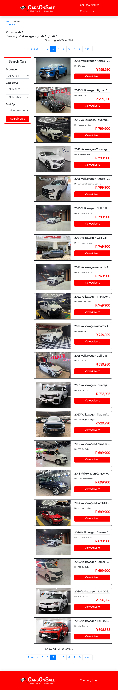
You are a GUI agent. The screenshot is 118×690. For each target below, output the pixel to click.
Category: (12, 82)
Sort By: (10, 104)
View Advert (92, 76)
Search (9, 21)
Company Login (89, 680)
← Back (10, 24)
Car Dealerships (89, 5)
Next (87, 48)
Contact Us (87, 11)
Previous (33, 48)
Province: (11, 69)
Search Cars (17, 61)
